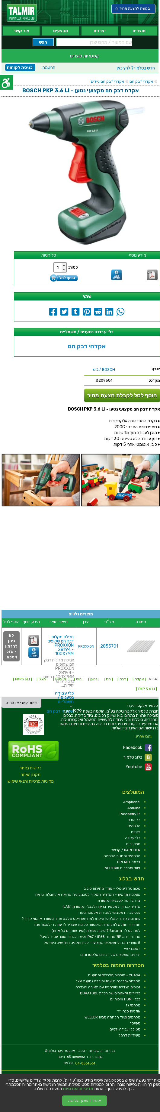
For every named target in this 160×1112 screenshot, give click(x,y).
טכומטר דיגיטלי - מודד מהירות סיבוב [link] (112, 888)
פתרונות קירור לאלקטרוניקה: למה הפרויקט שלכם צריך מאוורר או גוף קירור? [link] (81, 918)
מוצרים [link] (139, 30)
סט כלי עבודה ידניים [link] (125, 1029)
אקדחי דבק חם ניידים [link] (107, 81)
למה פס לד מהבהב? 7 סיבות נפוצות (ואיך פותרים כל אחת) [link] (96, 931)
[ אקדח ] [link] (139, 679)
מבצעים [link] (60, 30)
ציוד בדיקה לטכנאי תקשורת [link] (119, 900)
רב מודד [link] (134, 820)
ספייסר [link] (135, 1023)
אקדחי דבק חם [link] (141, 81)
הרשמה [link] (49, 67)
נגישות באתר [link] (30, 768)
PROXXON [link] (86, 646)
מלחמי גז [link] (133, 1005)
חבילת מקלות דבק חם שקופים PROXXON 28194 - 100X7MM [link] (61, 645)
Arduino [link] (133, 808)
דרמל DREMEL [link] (128, 862)
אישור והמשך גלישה (84, 1100)
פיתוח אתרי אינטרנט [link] (21, 703)
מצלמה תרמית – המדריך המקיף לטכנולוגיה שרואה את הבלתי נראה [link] (87, 894)
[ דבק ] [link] (123, 679)
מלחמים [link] (134, 826)
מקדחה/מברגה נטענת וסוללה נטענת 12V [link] (108, 981)
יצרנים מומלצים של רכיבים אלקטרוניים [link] (110, 955)
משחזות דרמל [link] (129, 1035)
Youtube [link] (139, 767)
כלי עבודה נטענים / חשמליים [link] (64, 697)
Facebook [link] (137, 747)
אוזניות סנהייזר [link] (128, 1011)
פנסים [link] (135, 832)
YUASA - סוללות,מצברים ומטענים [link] (114, 975)
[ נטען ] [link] (93, 679)
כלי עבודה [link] (132, 838)
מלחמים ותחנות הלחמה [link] (122, 856)
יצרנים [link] (100, 30)
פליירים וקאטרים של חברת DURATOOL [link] (110, 993)
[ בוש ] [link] (79, 679)
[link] (21, 13)
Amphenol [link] (131, 802)
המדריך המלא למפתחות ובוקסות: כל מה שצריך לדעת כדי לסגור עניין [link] (87, 925)
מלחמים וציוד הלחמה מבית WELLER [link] (112, 1017)
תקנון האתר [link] (30, 774)
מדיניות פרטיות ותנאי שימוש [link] (31, 781)
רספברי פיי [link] (132, 949)
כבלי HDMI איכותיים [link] (125, 999)
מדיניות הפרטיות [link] (78, 1089)
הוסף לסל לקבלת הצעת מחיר (122, 395)
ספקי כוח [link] (133, 844)
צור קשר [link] (21, 30)
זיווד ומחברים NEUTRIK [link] (122, 868)
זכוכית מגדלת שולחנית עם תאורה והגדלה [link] (107, 987)
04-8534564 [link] (85, 1063)
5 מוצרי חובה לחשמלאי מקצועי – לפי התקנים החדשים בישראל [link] (92, 943)
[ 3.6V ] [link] (43, 679)
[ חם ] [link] (108, 679)
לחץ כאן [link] (136, 68)
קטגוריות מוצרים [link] (84, 56)
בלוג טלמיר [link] (137, 757)
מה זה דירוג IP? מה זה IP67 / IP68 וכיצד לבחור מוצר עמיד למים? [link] (90, 937)
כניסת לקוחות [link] (20, 67)
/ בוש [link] (104, 369)
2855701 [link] (109, 646)
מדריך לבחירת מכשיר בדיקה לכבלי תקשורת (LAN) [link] (101, 906)
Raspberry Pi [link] (130, 814)
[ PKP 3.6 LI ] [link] (146, 689)
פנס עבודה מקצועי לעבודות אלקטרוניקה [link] (109, 912)
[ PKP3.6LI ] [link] (22, 679)
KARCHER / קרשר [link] (125, 850)
